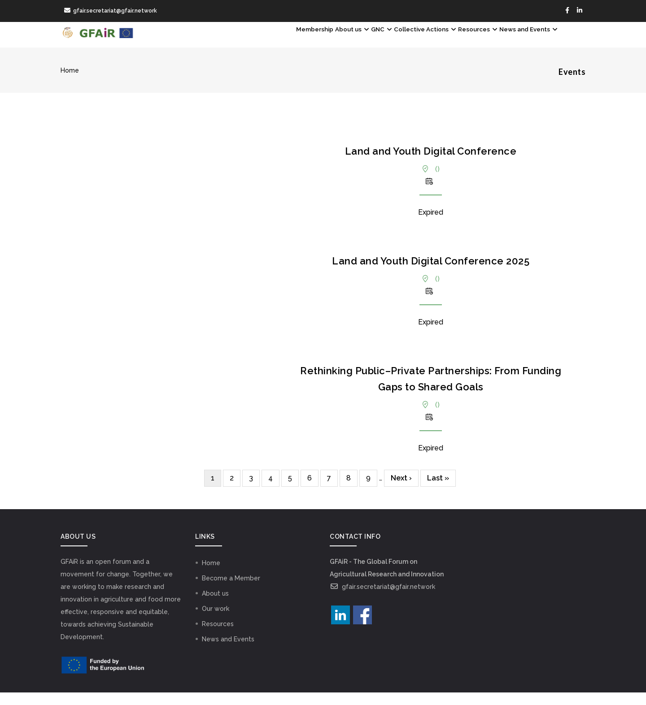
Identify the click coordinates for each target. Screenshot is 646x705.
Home (70, 83)
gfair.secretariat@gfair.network (382, 599)
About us (287, 41)
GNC (328, 41)
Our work (215, 621)
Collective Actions (386, 41)
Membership (236, 41)
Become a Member (231, 590)
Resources (454, 41)
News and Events (520, 41)
